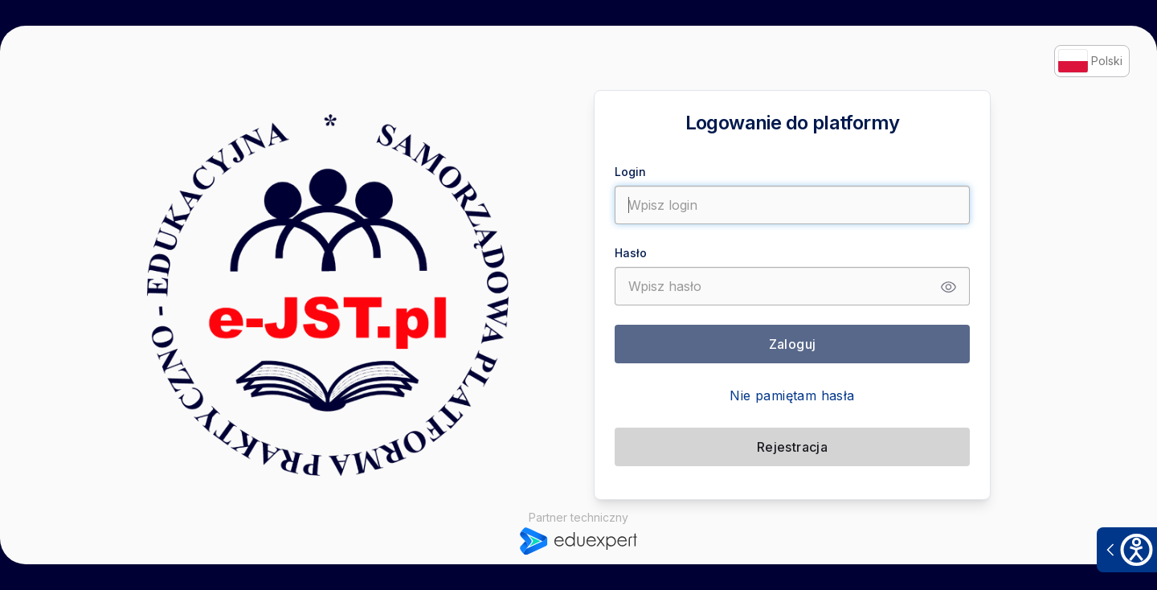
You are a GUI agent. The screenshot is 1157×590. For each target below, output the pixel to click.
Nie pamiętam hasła (792, 395)
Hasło (631, 253)
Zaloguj (792, 344)
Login (630, 171)
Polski (1090, 61)
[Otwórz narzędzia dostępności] (1127, 549)
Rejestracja (792, 447)
